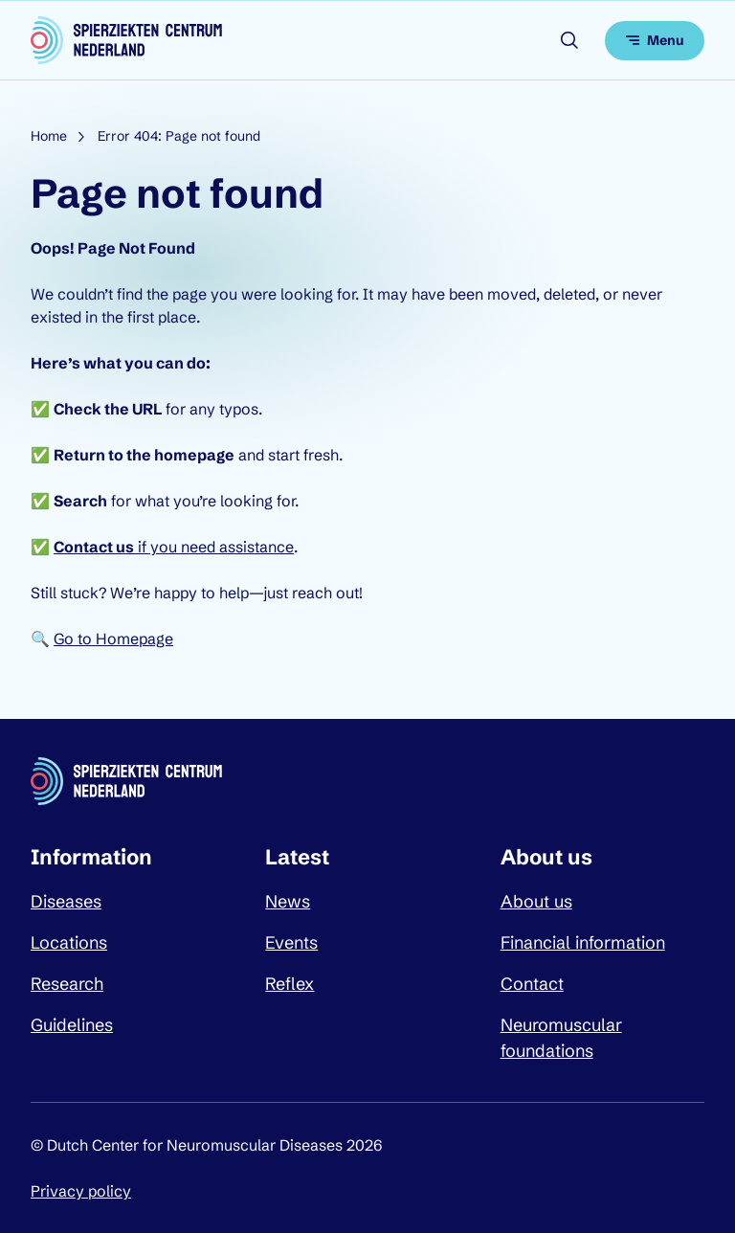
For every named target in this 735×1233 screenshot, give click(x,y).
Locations (69, 942)
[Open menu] (654, 40)
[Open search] (569, 40)
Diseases (66, 901)
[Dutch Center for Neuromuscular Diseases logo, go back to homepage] (126, 40)
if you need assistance (174, 546)
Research (67, 984)
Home (49, 136)
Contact (532, 984)
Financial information (583, 942)
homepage (194, 454)
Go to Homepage (113, 638)
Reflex (289, 984)
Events (291, 942)
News (287, 901)
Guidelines (72, 1025)
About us (536, 901)
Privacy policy (81, 1190)
